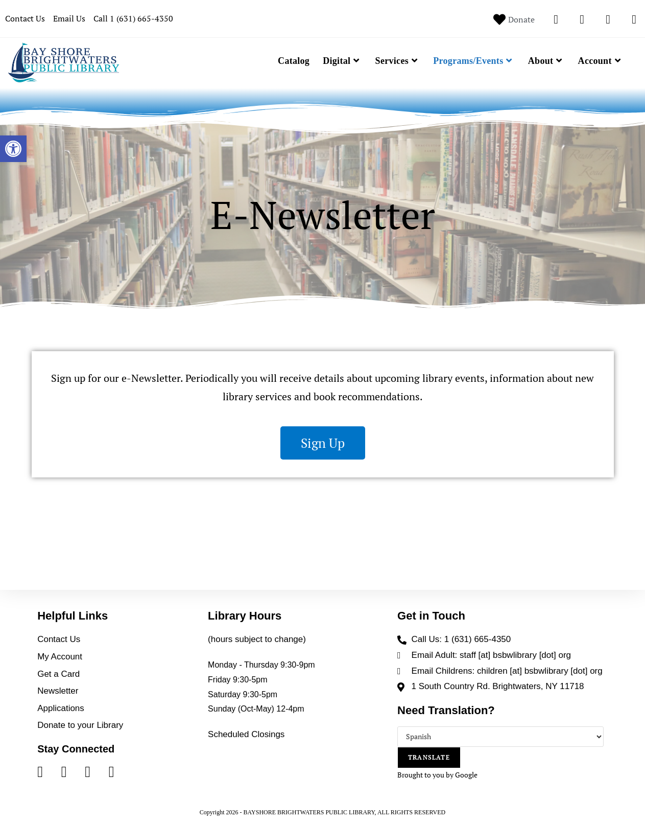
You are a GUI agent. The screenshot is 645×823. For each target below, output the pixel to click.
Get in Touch (431, 615)
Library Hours (244, 615)
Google (466, 775)
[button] (13, 148)
